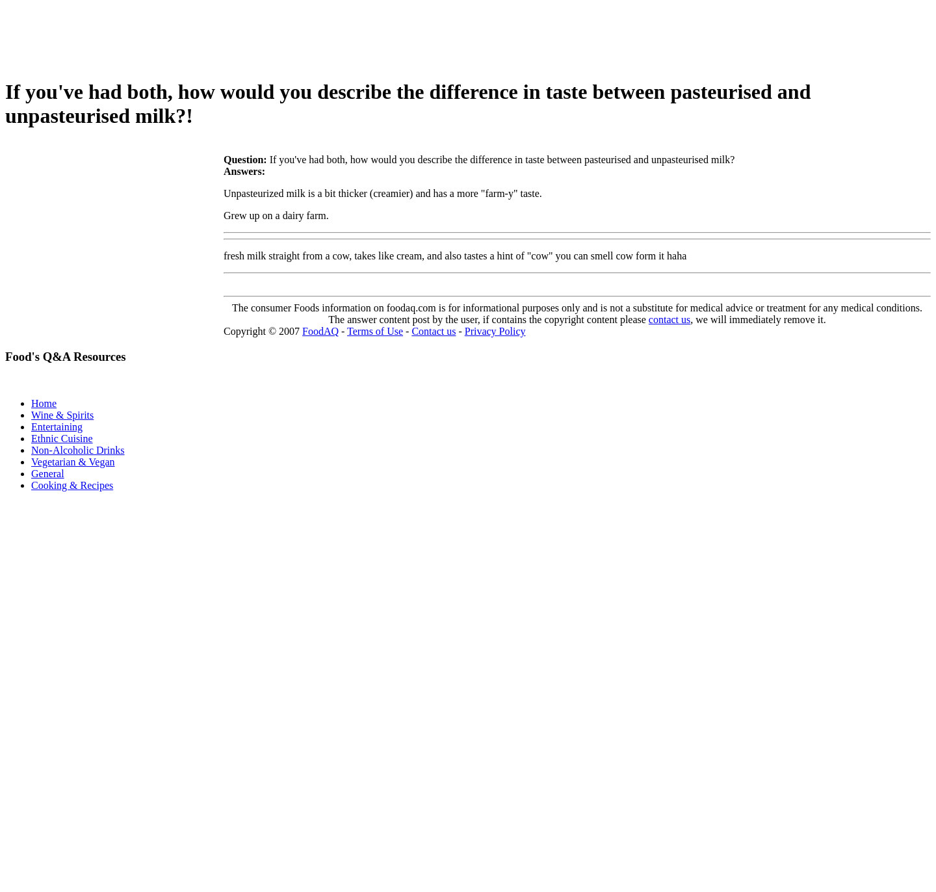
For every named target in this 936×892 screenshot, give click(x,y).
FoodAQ (320, 331)
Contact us (433, 331)
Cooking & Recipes (72, 485)
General (47, 473)
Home (44, 403)
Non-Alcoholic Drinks (78, 450)
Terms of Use (375, 331)
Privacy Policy (495, 331)
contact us (669, 319)
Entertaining (57, 426)
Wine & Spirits (62, 415)
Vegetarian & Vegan (73, 461)
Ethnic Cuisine (62, 438)
